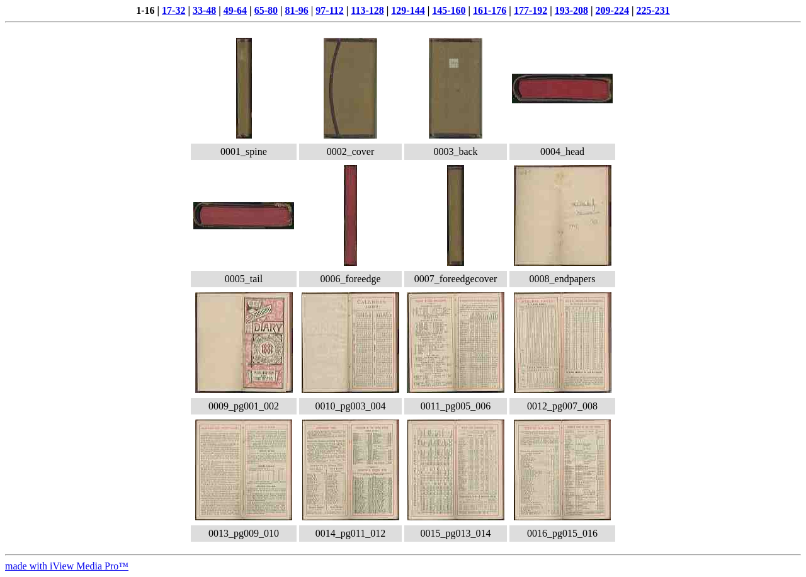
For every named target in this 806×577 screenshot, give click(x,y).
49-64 (235, 10)
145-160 (448, 10)
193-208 (571, 10)
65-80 (266, 10)
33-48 (204, 10)
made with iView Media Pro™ (66, 566)
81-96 (296, 10)
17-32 (173, 10)
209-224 (612, 10)
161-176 (489, 10)
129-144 (407, 10)
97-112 (329, 10)
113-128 (367, 10)
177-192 (530, 10)
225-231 (652, 10)
